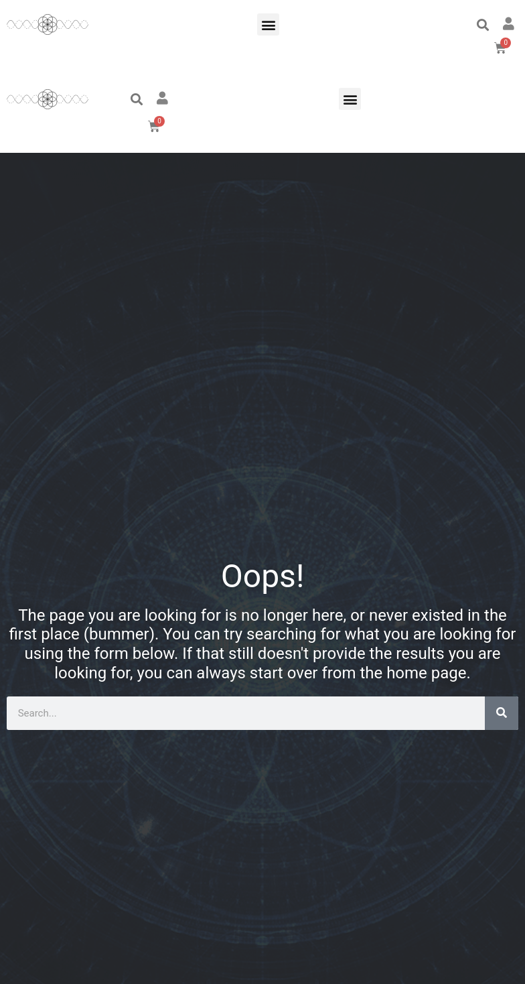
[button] (268, 24)
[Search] (501, 713)
